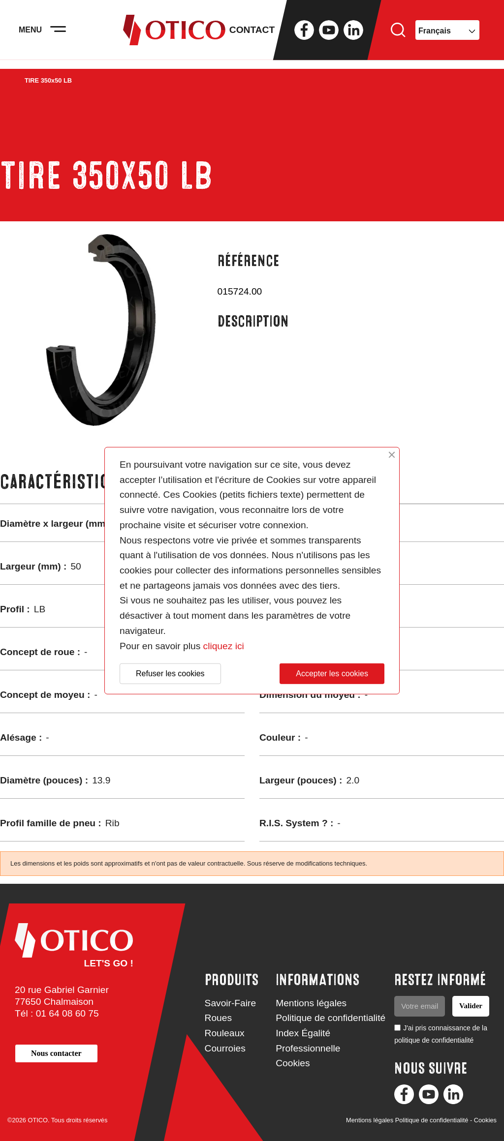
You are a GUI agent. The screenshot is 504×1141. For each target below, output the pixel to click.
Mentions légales (311, 1003)
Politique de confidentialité (330, 1018)
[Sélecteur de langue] (447, 34)
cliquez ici (223, 645)
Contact (252, 34)
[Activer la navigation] (64, 34)
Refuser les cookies (170, 673)
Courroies (225, 1048)
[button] (56, 1053)
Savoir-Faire (230, 1003)
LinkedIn (353, 34)
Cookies (293, 1063)
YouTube (329, 34)
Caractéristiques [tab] (69, 481)
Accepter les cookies (332, 673)
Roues (218, 1018)
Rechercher (398, 34)
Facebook (304, 34)
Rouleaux (225, 1033)
